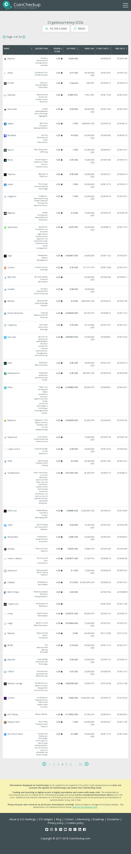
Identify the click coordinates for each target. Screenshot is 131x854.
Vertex (65, 74)
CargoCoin (65, 201)
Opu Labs (65, 346)
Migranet (65, 216)
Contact (69, 819)
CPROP (65, 674)
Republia (65, 662)
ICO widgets (46, 819)
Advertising (83, 819)
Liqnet (65, 186)
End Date (121, 48)
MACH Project (65, 594)
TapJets (65, 126)
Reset (80, 28)
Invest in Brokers (65, 561)
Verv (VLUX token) (65, 744)
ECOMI (65, 85)
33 (80, 764)
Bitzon (65, 163)
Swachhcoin (65, 237)
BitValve (65, 303)
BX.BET (65, 649)
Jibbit (65, 364)
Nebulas (65, 635)
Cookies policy (75, 823)
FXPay (65, 400)
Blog (58, 819)
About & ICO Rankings (22, 819)
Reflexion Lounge (65, 687)
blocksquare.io (65, 376)
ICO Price (72, 48)
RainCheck (65, 112)
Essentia (65, 62)
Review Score (58, 50)
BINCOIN (65, 279)
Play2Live (65, 176)
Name (18, 48)
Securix (65, 151)
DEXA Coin (65, 514)
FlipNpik (65, 583)
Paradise (65, 550)
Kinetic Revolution (65, 315)
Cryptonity (65, 327)
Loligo (65, 625)
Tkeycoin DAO (65, 724)
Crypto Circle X (65, 451)
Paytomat (65, 98)
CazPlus (65, 702)
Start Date (104, 48)
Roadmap (98, 819)
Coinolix (65, 268)
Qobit (65, 527)
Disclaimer (113, 819)
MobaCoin (65, 425)
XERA (65, 463)
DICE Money (65, 714)
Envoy (65, 614)
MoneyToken (65, 539)
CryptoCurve (65, 605)
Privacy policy (56, 823)
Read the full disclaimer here (85, 807)
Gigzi (65, 258)
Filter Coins (56, 28)
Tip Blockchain (65, 488)
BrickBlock (65, 139)
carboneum (65, 573)
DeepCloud (65, 439)
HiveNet (65, 291)
